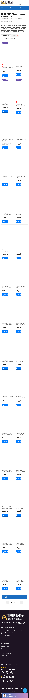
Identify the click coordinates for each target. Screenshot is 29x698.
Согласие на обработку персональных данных (13, 691)
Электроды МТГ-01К (21, 139)
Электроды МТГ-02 (7, 176)
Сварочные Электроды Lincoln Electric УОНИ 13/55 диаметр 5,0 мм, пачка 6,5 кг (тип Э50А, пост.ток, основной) (21, 397)
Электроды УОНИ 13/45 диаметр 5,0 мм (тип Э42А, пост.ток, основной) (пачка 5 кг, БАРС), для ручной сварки (7, 471)
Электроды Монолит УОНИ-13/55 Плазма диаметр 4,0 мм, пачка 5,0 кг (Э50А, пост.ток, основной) (7, 360)
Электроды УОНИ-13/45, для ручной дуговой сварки (6, 213)
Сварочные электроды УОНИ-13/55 (19, 213)
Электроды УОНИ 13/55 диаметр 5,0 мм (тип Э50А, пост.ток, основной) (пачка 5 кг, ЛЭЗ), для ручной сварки (7, 324)
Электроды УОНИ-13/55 (5, 103)
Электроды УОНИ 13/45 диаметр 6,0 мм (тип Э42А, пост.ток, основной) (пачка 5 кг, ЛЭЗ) (7, 434)
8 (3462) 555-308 (7, 667)
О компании (6, 7)
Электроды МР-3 (20, 66)
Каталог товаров (5, 646)
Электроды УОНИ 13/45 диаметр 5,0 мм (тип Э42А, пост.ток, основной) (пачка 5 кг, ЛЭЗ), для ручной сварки (21, 324)
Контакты (22, 7)
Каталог (2, 8)
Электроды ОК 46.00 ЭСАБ (7, 68)
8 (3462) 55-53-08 (23, 4)
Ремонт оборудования (6, 653)
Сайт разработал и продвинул (12, 688)
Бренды (3, 651)
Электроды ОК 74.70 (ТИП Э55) (21, 177)
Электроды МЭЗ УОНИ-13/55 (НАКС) (20, 471)
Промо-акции (4, 648)
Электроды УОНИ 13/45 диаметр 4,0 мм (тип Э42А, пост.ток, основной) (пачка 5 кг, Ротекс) (21, 360)
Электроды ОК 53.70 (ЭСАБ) (7, 140)
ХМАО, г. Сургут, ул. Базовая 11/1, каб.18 (12, 630)
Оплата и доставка (14, 7)
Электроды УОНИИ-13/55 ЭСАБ (21, 105)
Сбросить (15, 35)
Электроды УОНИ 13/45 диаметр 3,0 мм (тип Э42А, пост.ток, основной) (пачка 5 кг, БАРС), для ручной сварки (21, 434)
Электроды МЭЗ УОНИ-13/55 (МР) (20, 544)
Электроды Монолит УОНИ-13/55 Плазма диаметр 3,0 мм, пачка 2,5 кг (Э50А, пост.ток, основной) (7, 397)
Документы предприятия (7, 657)
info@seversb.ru (7, 676)
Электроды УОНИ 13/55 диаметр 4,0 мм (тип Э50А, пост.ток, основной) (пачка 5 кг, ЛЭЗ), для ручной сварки (21, 287)
